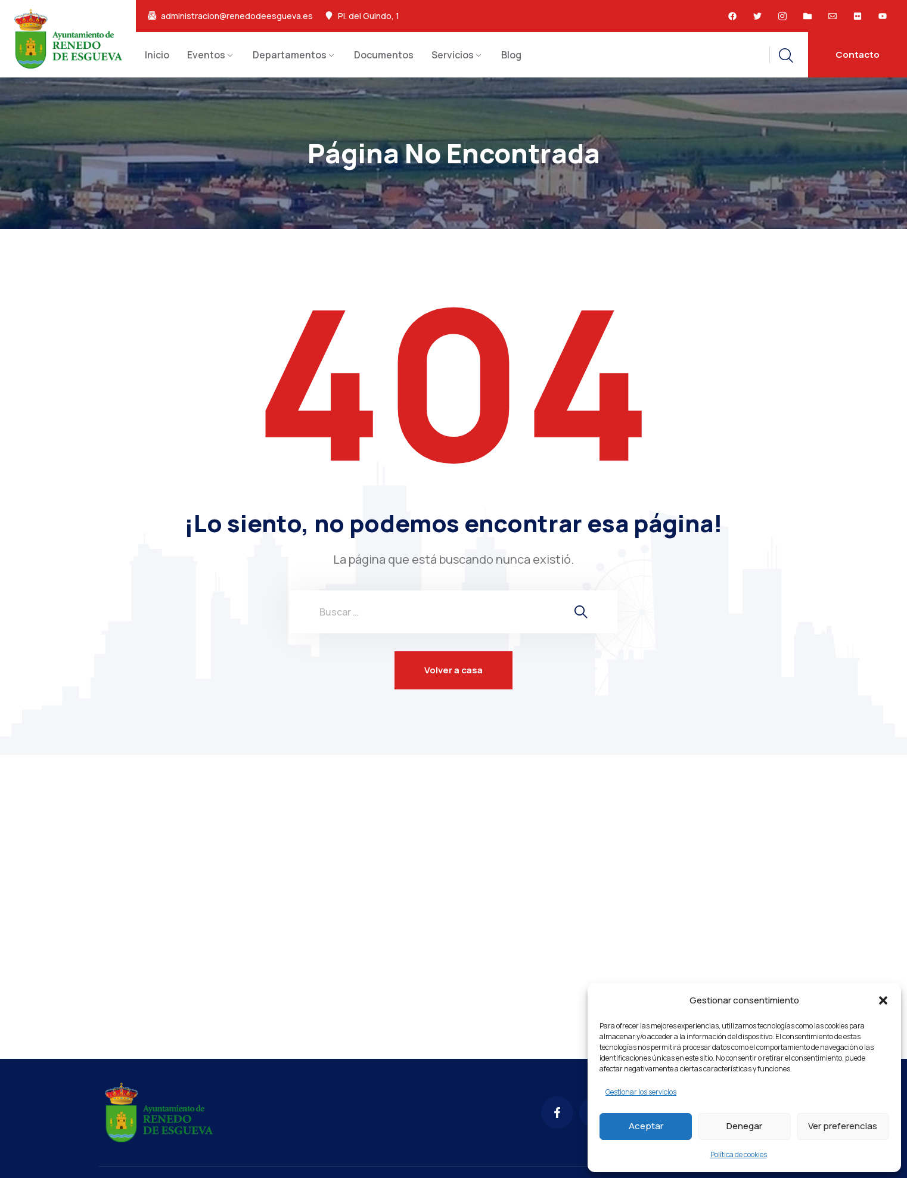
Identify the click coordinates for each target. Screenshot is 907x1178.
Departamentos (290, 54)
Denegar (744, 1126)
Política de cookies (738, 1154)
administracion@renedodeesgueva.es (237, 16)
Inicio (157, 54)
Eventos (206, 54)
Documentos (384, 54)
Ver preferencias (842, 1126)
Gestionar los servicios (640, 1092)
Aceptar (646, 1126)
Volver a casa (453, 670)
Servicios (452, 54)
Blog (511, 54)
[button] (883, 1000)
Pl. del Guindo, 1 (368, 16)
